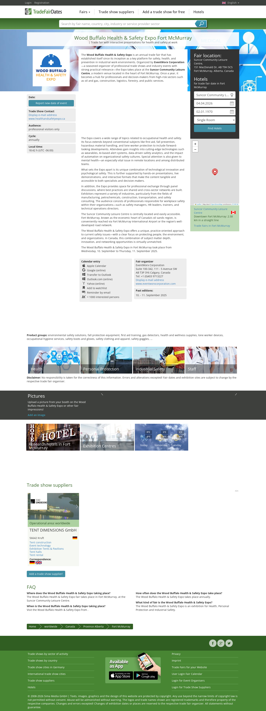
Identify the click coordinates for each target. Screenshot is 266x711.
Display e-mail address (43, 115)
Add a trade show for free (164, 11)
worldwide (50, 626)
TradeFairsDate (43, 11)
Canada (70, 626)
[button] (215, 172)
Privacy (176, 654)
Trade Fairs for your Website (189, 667)
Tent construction (40, 542)
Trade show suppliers (116, 11)
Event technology (40, 545)
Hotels (198, 11)
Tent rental (36, 555)
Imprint (176, 660)
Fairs (84, 11)
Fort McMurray (121, 626)
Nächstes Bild (77, 506)
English (233, 2)
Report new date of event (51, 103)
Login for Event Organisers (188, 680)
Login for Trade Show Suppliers (191, 687)
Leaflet (198, 204)
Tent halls (36, 552)
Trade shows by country (42, 660)
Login (28, 2)
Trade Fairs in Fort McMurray (212, 225)
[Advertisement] (133, 110)
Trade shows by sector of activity (48, 654)
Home (32, 626)
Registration (41, 2)
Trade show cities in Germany (46, 667)
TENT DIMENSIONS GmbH (53, 530)
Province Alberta (93, 626)
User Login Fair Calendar (187, 674)
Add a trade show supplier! (46, 574)
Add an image (36, 415)
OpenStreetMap (216, 204)
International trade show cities (47, 674)
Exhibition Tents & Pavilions (47, 548)
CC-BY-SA (235, 204)
